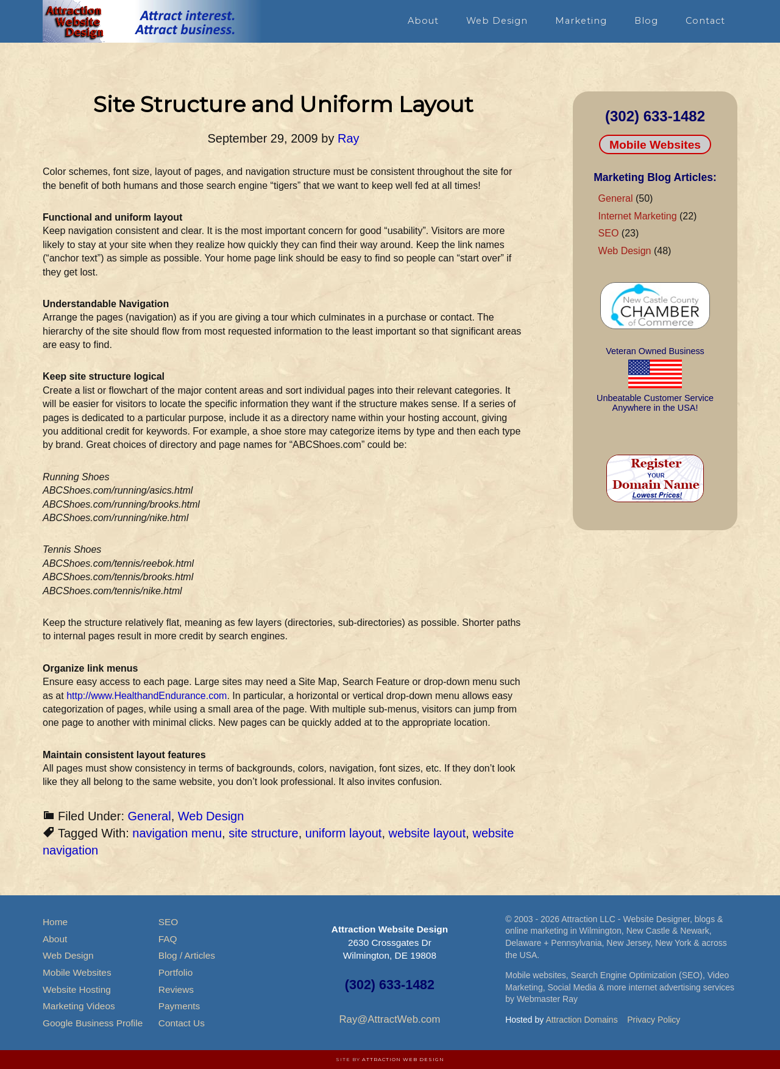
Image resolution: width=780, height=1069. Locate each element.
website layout (427, 833)
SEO (608, 233)
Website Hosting (77, 989)
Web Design (211, 816)
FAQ (167, 939)
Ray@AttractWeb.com (389, 1019)
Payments (179, 1006)
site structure (263, 833)
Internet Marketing (637, 216)
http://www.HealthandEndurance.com (146, 696)
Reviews (176, 989)
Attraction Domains (581, 1020)
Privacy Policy (653, 1020)
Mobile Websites (655, 144)
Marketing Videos (79, 1006)
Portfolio (175, 972)
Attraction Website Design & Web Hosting (152, 21)
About (55, 939)
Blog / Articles (186, 955)
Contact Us (181, 1023)
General (149, 816)
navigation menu (177, 833)
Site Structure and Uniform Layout (283, 104)
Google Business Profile (93, 1023)
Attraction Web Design (403, 1059)
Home (55, 922)
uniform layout (343, 833)
